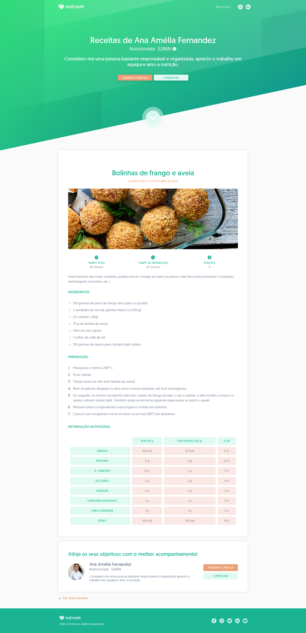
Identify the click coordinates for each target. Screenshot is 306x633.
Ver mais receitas (73, 598)
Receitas (223, 7)
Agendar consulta (135, 78)
